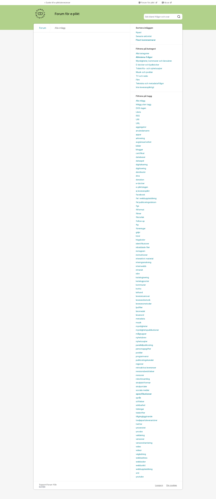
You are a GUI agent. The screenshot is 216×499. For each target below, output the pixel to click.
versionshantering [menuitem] (144, 443)
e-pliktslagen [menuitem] (142, 187)
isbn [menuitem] (138, 273)
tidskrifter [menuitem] (140, 413)
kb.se (166, 2)
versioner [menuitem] (140, 439)
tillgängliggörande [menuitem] (144, 416)
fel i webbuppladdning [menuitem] (146, 198)
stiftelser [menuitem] (140, 401)
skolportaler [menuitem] (141, 386)
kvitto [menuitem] (138, 289)
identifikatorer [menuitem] (142, 243)
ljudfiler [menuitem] (139, 307)
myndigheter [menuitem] (142, 326)
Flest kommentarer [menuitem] (146, 40)
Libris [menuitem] (138, 112)
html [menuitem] (138, 236)
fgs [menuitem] (137, 206)
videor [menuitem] (139, 450)
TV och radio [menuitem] (142, 76)
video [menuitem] (138, 446)
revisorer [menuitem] (140, 375)
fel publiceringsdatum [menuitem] (146, 202)
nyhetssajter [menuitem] (141, 341)
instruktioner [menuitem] (142, 255)
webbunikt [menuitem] (141, 465)
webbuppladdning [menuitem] (144, 469)
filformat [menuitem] (140, 209)
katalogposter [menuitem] (142, 281)
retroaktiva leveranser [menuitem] (146, 367)
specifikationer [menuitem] (144, 394)
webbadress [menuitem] (141, 458)
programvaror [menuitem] (142, 356)
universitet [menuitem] (141, 428)
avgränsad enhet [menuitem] (143, 142)
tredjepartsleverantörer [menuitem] (146, 420)
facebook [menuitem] (140, 194)
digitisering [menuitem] (141, 168)
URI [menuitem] (137, 119)
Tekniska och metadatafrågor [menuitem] (150, 83)
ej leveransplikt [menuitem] (143, 191)
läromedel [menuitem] (140, 311)
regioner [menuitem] (139, 364)
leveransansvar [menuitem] (143, 296)
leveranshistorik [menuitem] (143, 300)
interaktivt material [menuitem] (144, 258)
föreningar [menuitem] (140, 228)
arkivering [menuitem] (140, 138)
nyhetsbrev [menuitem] (141, 337)
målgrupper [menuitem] (141, 334)
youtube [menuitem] (140, 476)
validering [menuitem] (140, 435)
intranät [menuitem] (139, 270)
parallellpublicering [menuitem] (144, 345)
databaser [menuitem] (140, 157)
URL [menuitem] (138, 123)
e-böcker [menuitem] (140, 183)
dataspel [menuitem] (140, 161)
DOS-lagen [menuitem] (141, 108)
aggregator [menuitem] (141, 127)
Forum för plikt (146, 2)
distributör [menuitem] (141, 172)
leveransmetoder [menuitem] (144, 304)
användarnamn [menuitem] (142, 131)
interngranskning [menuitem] (143, 262)
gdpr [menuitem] (138, 232)
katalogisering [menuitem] (142, 277)
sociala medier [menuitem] (142, 390)
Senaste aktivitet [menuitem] (144, 36)
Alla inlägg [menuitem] (140, 101)
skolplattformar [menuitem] (143, 382)
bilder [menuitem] (138, 146)
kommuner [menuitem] (141, 285)
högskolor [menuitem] (140, 240)
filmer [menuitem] (138, 213)
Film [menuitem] (138, 80)
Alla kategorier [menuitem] (142, 53)
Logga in (159, 485)
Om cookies (171, 485)
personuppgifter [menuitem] (143, 349)
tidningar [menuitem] (140, 409)
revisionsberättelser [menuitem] (145, 371)
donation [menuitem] (140, 179)
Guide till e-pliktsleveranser (57, 2)
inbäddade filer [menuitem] (143, 247)
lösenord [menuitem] (140, 315)
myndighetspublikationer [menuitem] (147, 330)
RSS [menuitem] (138, 116)
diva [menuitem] (138, 176)
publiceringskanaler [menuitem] (145, 360)
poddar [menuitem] (139, 352)
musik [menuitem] (138, 322)
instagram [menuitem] (140, 251)
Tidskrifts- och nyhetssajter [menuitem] (149, 68)
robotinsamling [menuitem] (143, 379)
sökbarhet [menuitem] (140, 405)
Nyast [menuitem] (138, 32)
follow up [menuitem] (140, 221)
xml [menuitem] (137, 473)
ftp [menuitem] (137, 225)
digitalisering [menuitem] (142, 164)
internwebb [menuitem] (141, 266)
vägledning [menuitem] (141, 454)
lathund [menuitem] (139, 292)
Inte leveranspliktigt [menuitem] (145, 87)
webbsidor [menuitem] (141, 461)
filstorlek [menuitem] (140, 217)
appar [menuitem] (138, 134)
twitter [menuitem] (139, 424)
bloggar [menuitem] (139, 149)
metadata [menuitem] (140, 318)
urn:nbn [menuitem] (139, 431)
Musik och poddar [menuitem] (144, 72)
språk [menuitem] (138, 398)
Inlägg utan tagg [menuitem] (143, 104)
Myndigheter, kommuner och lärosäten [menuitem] (154, 61)
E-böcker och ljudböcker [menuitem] (147, 65)
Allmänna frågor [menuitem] (144, 57)
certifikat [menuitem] (140, 153)
